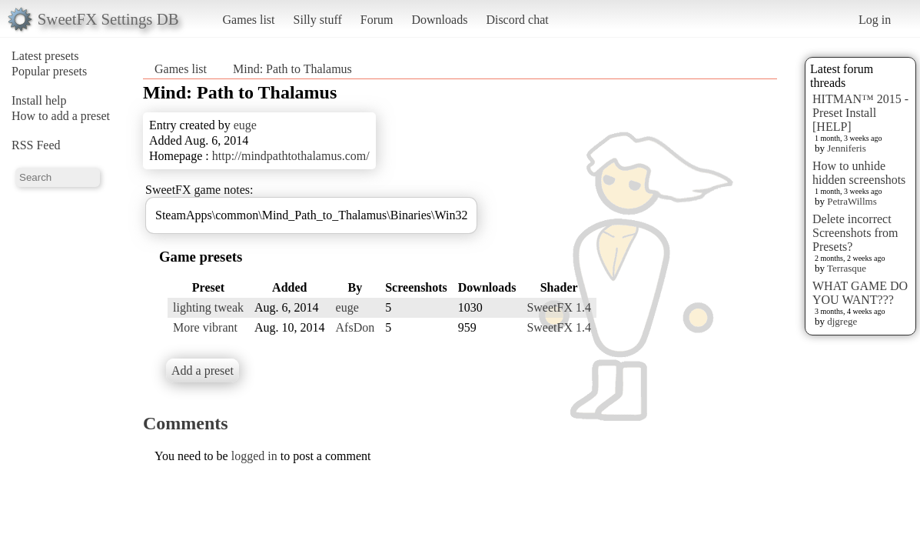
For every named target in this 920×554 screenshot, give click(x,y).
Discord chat (517, 19)
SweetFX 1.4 (558, 307)
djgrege (842, 321)
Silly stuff (318, 19)
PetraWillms (851, 201)
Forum (377, 19)
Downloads (439, 19)
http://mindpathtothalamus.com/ (291, 155)
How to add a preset (61, 115)
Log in (875, 19)
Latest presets (45, 55)
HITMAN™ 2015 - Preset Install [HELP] (860, 112)
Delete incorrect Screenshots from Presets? (855, 232)
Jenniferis (846, 148)
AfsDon (355, 327)
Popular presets (49, 71)
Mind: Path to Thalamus (292, 68)
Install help (39, 100)
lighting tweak (208, 307)
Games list (249, 19)
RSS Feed (36, 145)
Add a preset (202, 370)
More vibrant (205, 327)
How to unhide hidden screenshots (858, 172)
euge (245, 125)
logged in (254, 455)
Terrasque (846, 268)
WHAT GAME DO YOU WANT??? (860, 292)
